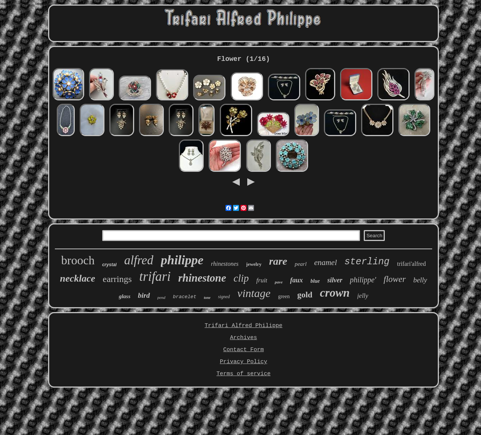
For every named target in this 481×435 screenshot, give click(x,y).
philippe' (363, 280)
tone (207, 298)
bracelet (184, 297)
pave (279, 282)
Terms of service (243, 374)
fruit (261, 280)
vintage (254, 293)
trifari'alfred (411, 264)
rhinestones (224, 264)
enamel (325, 262)
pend (161, 297)
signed (224, 296)
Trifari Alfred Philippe (243, 326)
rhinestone (202, 278)
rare (278, 261)
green (284, 296)
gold (304, 294)
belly (420, 280)
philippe (182, 260)
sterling (367, 261)
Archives (243, 338)
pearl (301, 264)
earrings (117, 279)
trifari (155, 276)
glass (124, 296)
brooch (78, 260)
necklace (77, 278)
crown (334, 292)
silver (334, 280)
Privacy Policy (243, 362)
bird (144, 295)
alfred (138, 260)
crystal (109, 264)
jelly (362, 295)
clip (241, 278)
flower (395, 279)
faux (296, 280)
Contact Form (243, 350)
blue (315, 281)
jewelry (254, 264)
